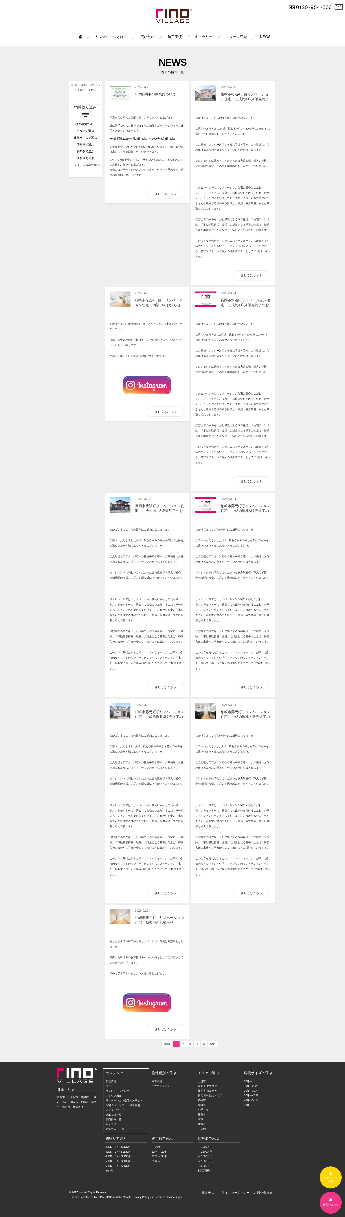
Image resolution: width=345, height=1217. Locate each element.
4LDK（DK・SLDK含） (119, 1156)
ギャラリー (204, 37)
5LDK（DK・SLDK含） (119, 1161)
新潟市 (202, 1124)
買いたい (147, 37)
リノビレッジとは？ (111, 37)
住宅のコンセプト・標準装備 (123, 1105)
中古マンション (161, 1086)
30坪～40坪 (251, 1095)
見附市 (202, 1105)
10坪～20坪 (251, 1086)
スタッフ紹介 (236, 37)
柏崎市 (202, 1100)
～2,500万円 (205, 1161)
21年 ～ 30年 (159, 1156)
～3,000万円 (205, 1166)
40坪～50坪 (251, 1100)
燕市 (200, 1119)
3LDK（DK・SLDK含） (119, 1151)
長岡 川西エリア (207, 1090)
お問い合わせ (263, 1192)
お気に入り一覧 (115, 1129)
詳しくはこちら (165, 193)
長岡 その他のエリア (210, 1095)
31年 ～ (156, 1161)
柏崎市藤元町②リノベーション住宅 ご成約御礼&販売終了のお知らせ (245, 510)
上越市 (202, 1081)
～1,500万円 (205, 1151)
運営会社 (208, 1192)
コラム (110, 1086)
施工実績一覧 (113, 1114)
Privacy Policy (140, 1197)
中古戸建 (157, 1081)
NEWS (265, 37)
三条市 (202, 1114)
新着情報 (111, 1081)
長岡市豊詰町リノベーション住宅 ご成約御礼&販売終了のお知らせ (159, 510)
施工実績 (175, 37)
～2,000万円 (205, 1156)
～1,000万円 (205, 1146)
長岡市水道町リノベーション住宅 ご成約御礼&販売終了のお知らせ (245, 305)
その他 (202, 1128)
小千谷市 (203, 1109)
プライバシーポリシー (234, 1192)
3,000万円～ (205, 1170)
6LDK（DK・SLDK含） (119, 1166)
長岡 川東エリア (207, 1086)
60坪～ (248, 1081)
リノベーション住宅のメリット (124, 1100)
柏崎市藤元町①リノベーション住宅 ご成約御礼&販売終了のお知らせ (159, 716)
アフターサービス (116, 1109)
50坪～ (248, 1105)
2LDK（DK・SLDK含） (119, 1146)
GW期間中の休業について (155, 94)
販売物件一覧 (113, 1119)
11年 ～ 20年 (159, 1151)
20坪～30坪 (251, 1090)
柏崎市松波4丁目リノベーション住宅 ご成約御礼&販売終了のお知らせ (245, 99)
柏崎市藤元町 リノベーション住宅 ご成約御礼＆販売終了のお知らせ (245, 716)
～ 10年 (156, 1146)
